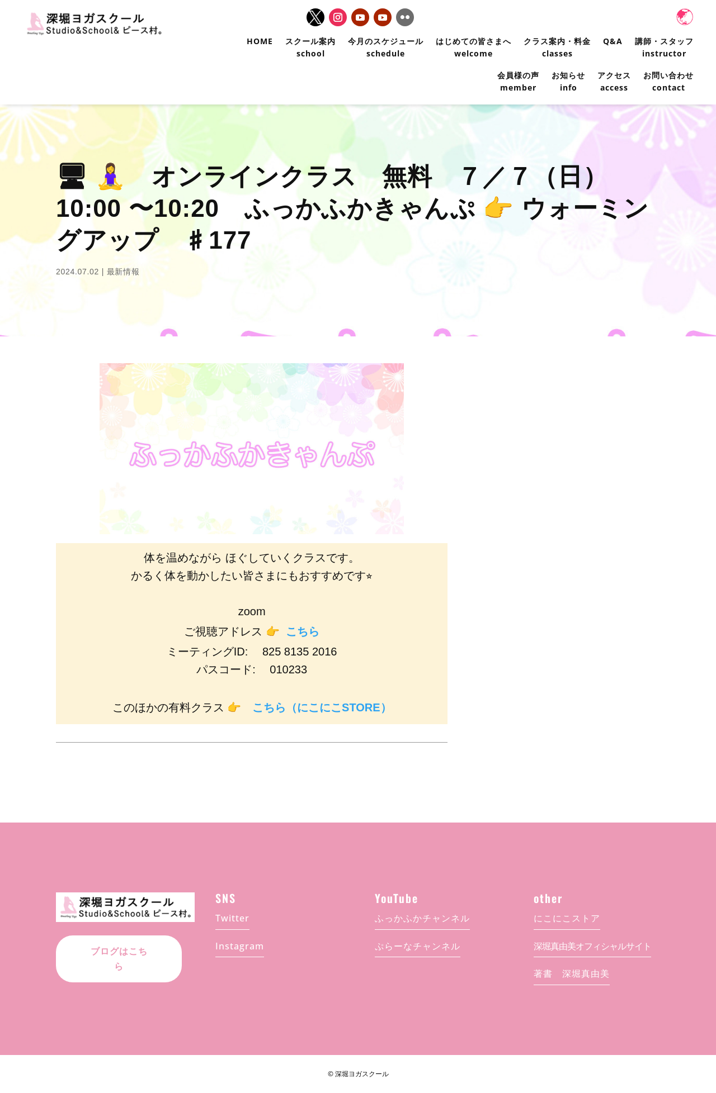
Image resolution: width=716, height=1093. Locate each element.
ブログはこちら (119, 951)
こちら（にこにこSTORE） (322, 707)
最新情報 (123, 271)
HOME (260, 41)
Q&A (613, 41)
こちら (302, 631)
